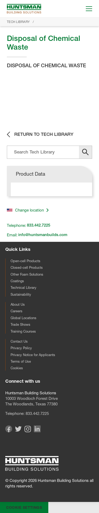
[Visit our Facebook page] (8, 431)
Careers (16, 311)
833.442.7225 (37, 413)
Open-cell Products (25, 261)
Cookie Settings (24, 507)
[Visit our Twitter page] (18, 430)
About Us (18, 304)
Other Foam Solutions (27, 274)
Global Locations (23, 318)
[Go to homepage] (24, 8)
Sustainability (21, 294)
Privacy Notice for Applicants (33, 355)
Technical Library (23, 287)
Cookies (17, 368)
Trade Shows (20, 324)
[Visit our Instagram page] (27, 431)
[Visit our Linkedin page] (37, 431)
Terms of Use (21, 361)
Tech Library (18, 22)
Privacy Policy (21, 348)
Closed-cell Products (27, 267)
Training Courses (23, 331)
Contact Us (19, 341)
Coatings (17, 281)
